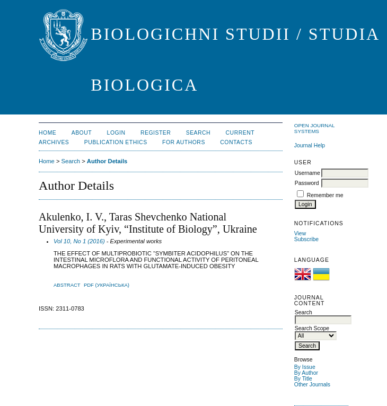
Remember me (325, 195)
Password (307, 183)
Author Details (107, 161)
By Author (306, 373)
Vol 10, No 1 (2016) (79, 241)
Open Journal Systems (314, 128)
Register (155, 133)
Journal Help (309, 145)
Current (240, 133)
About (82, 133)
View (300, 233)
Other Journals (312, 384)
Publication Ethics (115, 142)
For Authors (183, 142)
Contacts (236, 142)
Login (116, 133)
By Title (303, 379)
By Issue (304, 367)
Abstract (67, 285)
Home (47, 133)
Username (307, 173)
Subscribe (306, 239)
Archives (54, 142)
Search (198, 133)
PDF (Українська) (106, 285)
